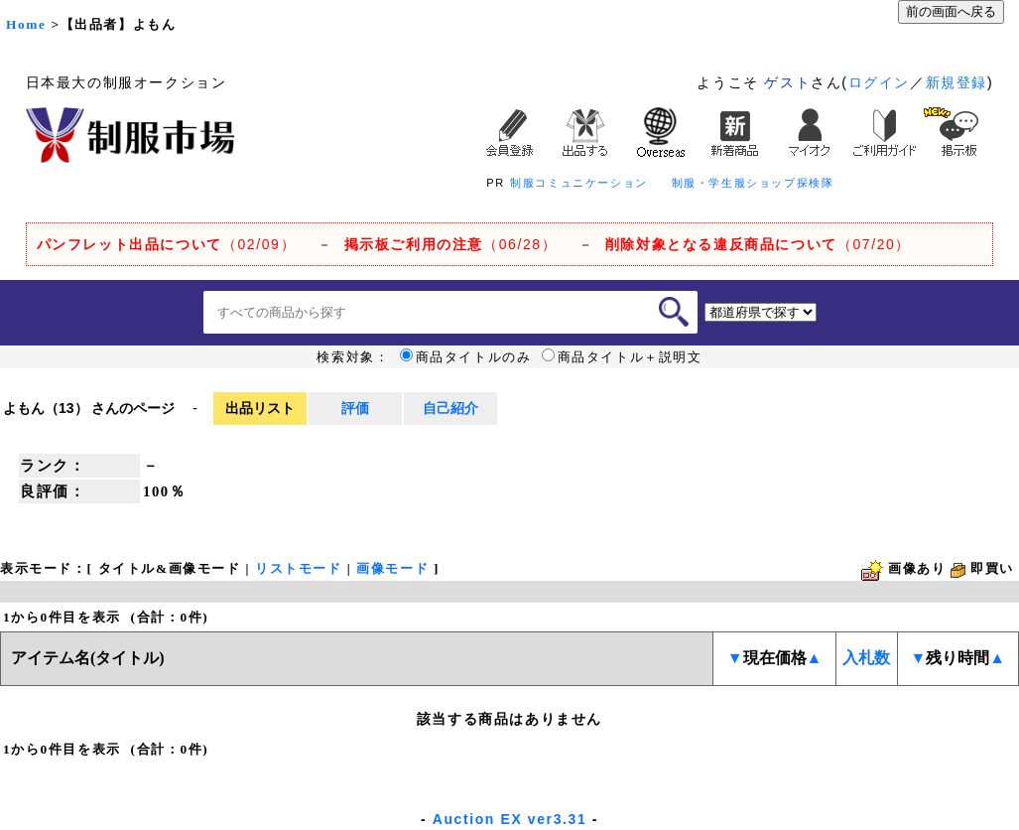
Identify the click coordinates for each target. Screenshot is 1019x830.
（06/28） (451, 244)
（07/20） (758, 244)
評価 (355, 408)
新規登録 (956, 82)
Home (26, 24)
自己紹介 (450, 408)
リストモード (298, 568)
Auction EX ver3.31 (510, 819)
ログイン (879, 82)
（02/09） (166, 244)
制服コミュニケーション (579, 183)
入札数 (866, 657)
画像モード (392, 568)
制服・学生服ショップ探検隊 (753, 183)
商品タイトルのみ (466, 357)
